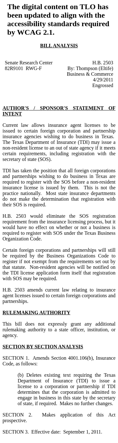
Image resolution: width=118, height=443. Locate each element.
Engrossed (102, 85)
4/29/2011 (103, 79)
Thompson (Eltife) (94, 68)
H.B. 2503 (103, 62)
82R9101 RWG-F (23, 68)
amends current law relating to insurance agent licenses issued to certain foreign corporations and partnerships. (59, 295)
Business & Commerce (90, 74)
